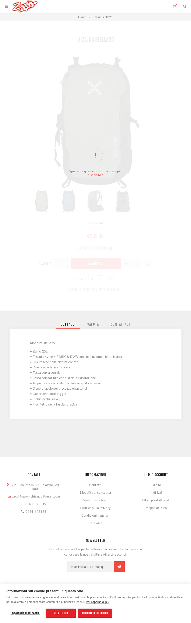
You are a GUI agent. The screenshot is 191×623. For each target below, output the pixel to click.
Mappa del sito (156, 508)
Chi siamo (95, 523)
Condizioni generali (95, 515)
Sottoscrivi (119, 566)
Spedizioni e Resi (95, 500)
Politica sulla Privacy (95, 508)
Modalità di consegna (95, 492)
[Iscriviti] (90, 566)
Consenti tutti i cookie (95, 613)
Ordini (156, 485)
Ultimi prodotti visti (156, 500)
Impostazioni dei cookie (25, 613)
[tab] (68, 324)
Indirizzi (156, 492)
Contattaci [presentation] (120, 324)
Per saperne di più (97, 601)
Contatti (95, 485)
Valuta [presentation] (93, 324)
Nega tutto (61, 613)
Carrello (176, 4)
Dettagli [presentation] (68, 324)
